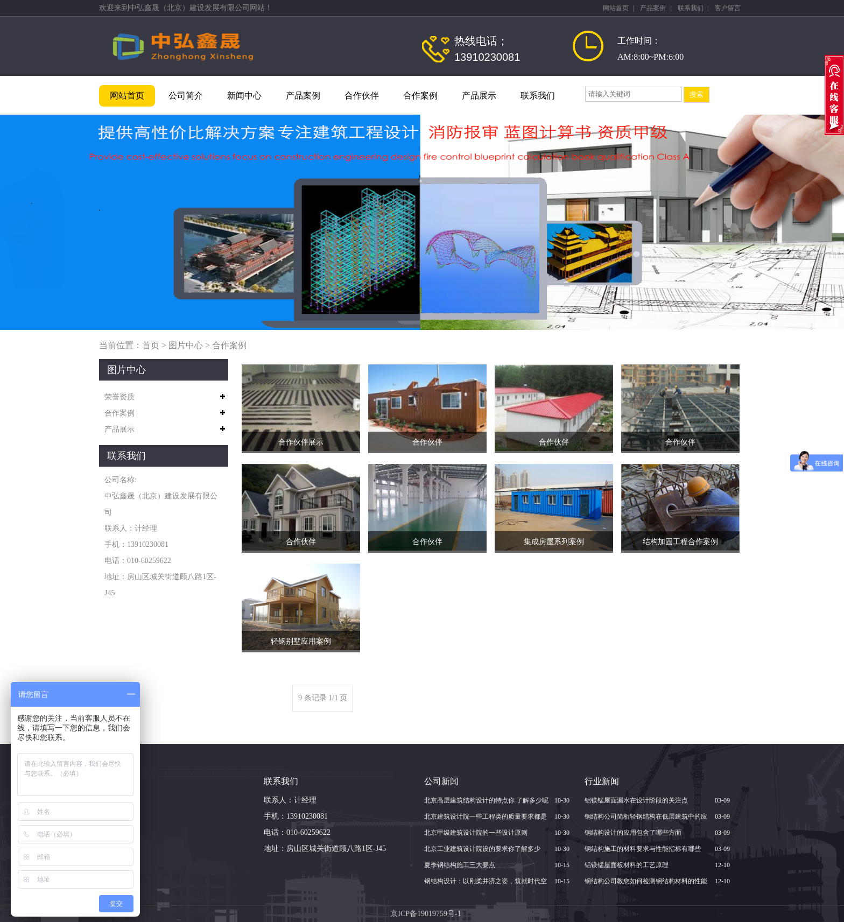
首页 (150, 345)
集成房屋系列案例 (554, 542)
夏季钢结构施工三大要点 (459, 865)
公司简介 (185, 95)
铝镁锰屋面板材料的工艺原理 (627, 865)
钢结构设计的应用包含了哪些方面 (633, 832)
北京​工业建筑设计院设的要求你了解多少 (482, 849)
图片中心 (185, 345)
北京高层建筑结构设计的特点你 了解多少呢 (486, 800)
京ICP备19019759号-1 (425, 914)
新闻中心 (244, 95)
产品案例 (653, 8)
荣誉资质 (119, 397)
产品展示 (479, 95)
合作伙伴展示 (300, 442)
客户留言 (728, 8)
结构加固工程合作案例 (680, 542)
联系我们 (691, 8)
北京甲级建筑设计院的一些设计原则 (476, 832)
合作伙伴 (361, 95)
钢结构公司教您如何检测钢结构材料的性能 (646, 881)
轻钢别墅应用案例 (301, 641)
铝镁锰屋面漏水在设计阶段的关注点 (636, 800)
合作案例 (420, 95)
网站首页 (616, 8)
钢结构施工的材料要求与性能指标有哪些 (643, 849)
